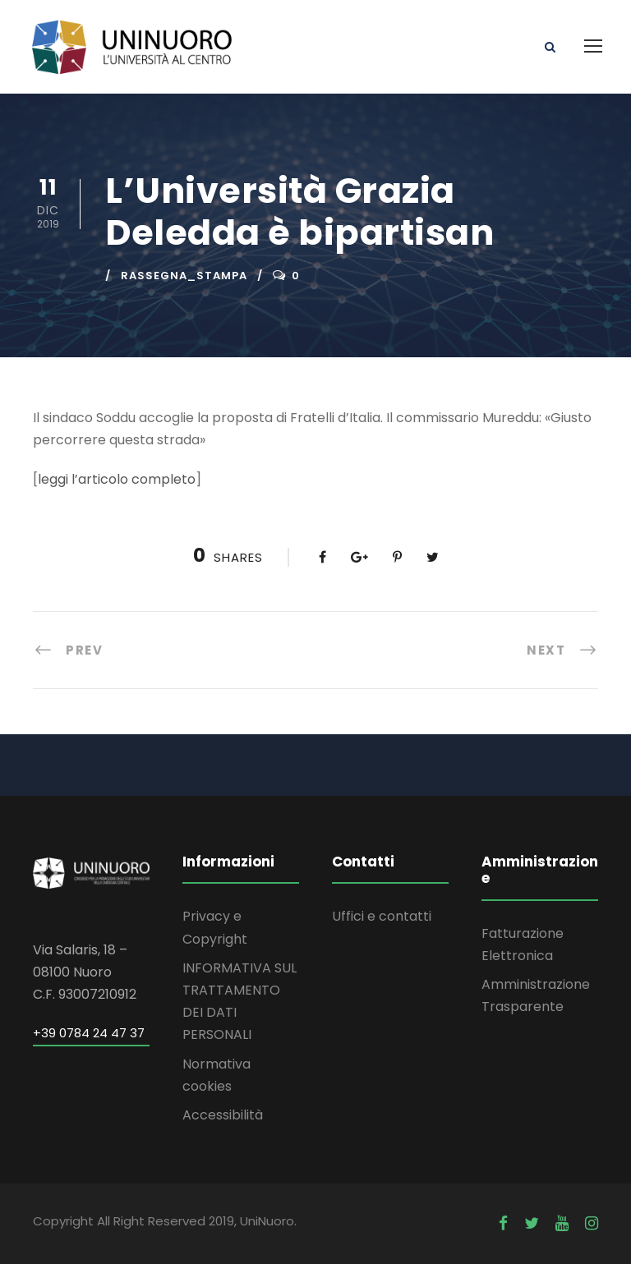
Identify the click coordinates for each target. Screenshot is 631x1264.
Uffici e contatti (381, 916)
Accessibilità (222, 1114)
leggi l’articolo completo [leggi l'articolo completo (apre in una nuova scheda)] (117, 479)
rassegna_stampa (184, 275)
